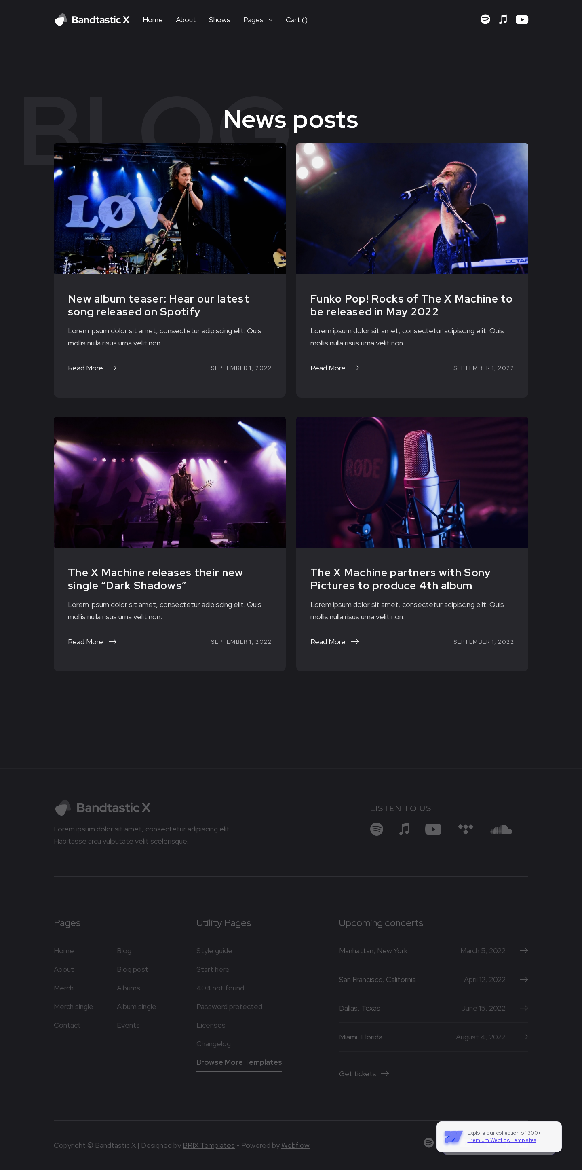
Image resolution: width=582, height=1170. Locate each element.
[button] (258, 20)
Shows (219, 19)
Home (153, 19)
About (186, 19)
